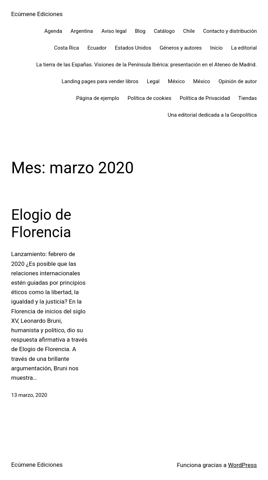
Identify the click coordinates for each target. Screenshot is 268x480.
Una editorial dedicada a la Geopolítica (212, 115)
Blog (140, 31)
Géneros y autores (180, 48)
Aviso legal (113, 31)
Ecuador (96, 48)
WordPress (242, 464)
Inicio (216, 48)
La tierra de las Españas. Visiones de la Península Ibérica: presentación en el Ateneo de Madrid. (146, 64)
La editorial (244, 48)
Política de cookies (149, 98)
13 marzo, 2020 (29, 395)
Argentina (81, 31)
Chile (189, 31)
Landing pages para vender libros (99, 81)
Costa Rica (66, 48)
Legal (153, 81)
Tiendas (247, 98)
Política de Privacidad (205, 98)
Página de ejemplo (97, 98)
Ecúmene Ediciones (36, 13)
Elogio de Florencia (41, 223)
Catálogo (164, 31)
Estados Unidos (133, 48)
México (176, 81)
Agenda (53, 31)
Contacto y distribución (230, 31)
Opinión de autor (237, 81)
